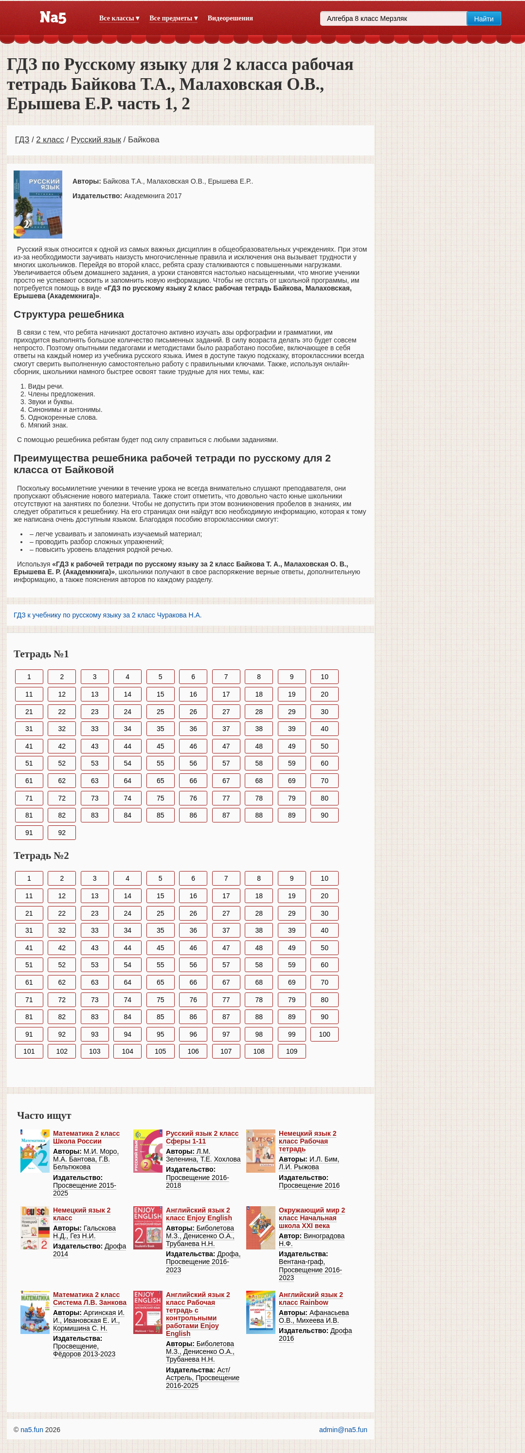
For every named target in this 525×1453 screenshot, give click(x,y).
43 (95, 746)
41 (29, 746)
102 (62, 1051)
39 (292, 729)
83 (95, 815)
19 (292, 694)
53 (95, 763)
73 (95, 798)
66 (193, 781)
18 (259, 694)
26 (193, 712)
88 (259, 815)
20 (324, 694)
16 (193, 694)
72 (62, 798)
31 (29, 729)
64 (127, 781)
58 (259, 763)
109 (291, 1051)
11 (29, 694)
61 (29, 781)
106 (193, 1051)
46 (193, 746)
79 (292, 798)
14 (127, 694)
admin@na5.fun (343, 1430)
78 (259, 798)
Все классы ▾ (119, 18)
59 (292, 763)
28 (259, 712)
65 (160, 781)
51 (29, 763)
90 (324, 815)
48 (259, 746)
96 (193, 1034)
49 (292, 746)
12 (62, 694)
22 (62, 712)
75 (160, 798)
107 (226, 1051)
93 (95, 1034)
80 (324, 798)
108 (259, 1051)
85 (160, 815)
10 (324, 677)
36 (193, 729)
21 (29, 712)
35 (160, 729)
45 (160, 746)
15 (160, 694)
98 (259, 1034)
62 (62, 781)
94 (127, 1034)
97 (226, 1034)
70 (324, 781)
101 (29, 1051)
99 (292, 1034)
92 (62, 833)
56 (193, 763)
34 (127, 729)
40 (324, 729)
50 (324, 746)
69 (292, 781)
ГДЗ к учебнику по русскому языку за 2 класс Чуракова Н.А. (108, 615)
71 (29, 798)
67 (226, 781)
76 (193, 798)
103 (94, 1051)
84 (127, 815)
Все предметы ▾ (173, 18)
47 (226, 746)
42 (62, 746)
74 (127, 798)
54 (127, 763)
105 (160, 1051)
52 (62, 763)
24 (127, 712)
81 (29, 815)
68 (259, 781)
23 (95, 712)
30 (324, 712)
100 (324, 1034)
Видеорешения (230, 18)
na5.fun (31, 1430)
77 (226, 798)
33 (95, 729)
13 (95, 694)
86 (193, 815)
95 (160, 1034)
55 (160, 763)
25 (160, 712)
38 (259, 729)
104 (127, 1051)
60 (324, 763)
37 (226, 729)
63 (95, 781)
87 (226, 815)
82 (62, 815)
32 (62, 729)
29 (292, 712)
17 (226, 694)
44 (127, 746)
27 (226, 712)
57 (226, 763)
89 (292, 815)
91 (29, 833)
